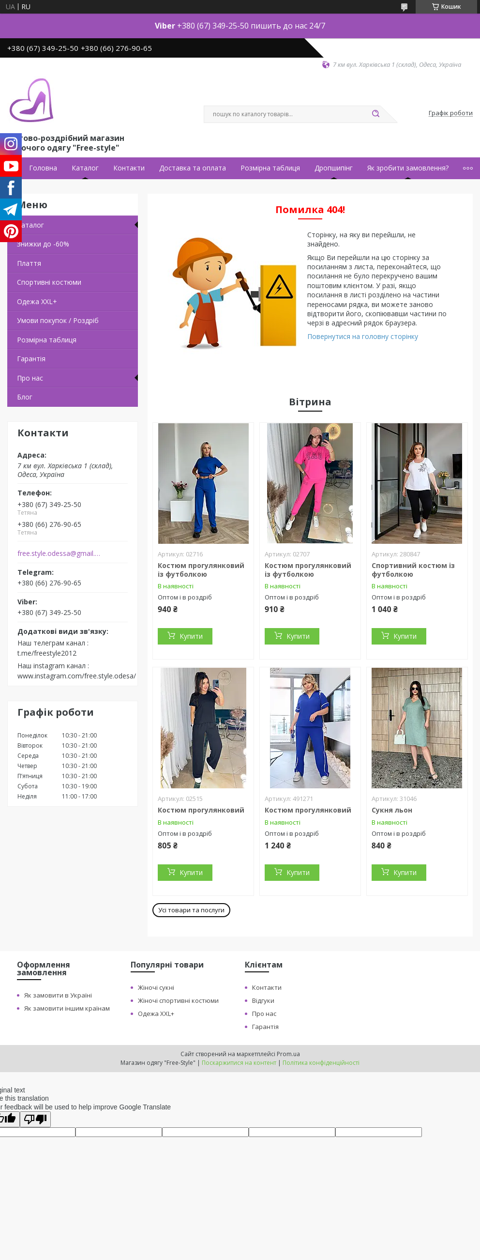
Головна (43, 168)
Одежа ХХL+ (37, 301)
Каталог (85, 168)
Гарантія (31, 358)
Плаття (29, 263)
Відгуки (263, 1000)
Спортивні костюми (49, 282)
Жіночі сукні (156, 987)
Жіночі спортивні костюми (178, 1000)
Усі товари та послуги (191, 910)
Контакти (129, 168)
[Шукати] (375, 114)
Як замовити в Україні (58, 995)
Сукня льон (392, 809)
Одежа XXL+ (156, 1013)
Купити (191, 636)
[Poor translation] (35, 1119)
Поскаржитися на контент (239, 1063)
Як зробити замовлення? (408, 168)
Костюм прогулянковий (201, 809)
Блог (24, 396)
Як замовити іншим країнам (67, 1008)
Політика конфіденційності (321, 1063)
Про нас (30, 378)
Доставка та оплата (192, 168)
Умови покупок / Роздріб (58, 320)
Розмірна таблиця (270, 168)
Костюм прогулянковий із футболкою (201, 570)
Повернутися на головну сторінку (362, 336)
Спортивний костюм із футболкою (413, 570)
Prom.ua (288, 1054)
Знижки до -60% (43, 243)
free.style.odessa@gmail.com (59, 553)
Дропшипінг (334, 168)
